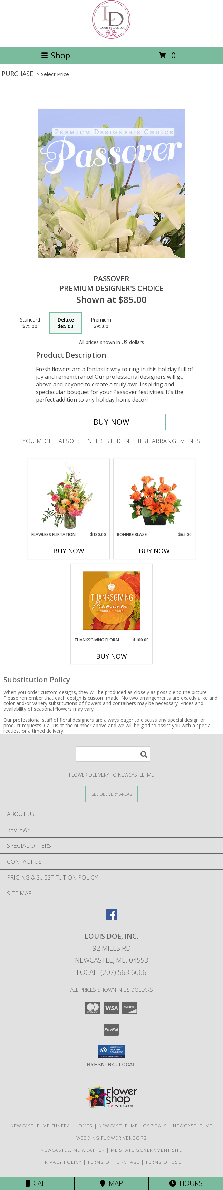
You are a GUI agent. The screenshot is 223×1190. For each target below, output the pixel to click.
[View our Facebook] (111, 918)
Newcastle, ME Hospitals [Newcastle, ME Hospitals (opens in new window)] (133, 1126)
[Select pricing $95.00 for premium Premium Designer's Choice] (101, 323)
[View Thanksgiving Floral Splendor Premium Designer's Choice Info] (111, 600)
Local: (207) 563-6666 (111, 972)
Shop (55, 55)
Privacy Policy (61, 1162)
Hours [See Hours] (186, 1183)
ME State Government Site (146, 1150)
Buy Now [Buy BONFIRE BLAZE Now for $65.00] (154, 550)
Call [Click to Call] (37, 1183)
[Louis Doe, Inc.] (111, 36)
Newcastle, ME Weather (73, 1150)
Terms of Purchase (113, 1162)
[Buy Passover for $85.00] (112, 422)
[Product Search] (113, 754)
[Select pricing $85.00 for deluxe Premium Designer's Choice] (65, 323)
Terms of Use (163, 1162)
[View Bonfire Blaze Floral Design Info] (154, 495)
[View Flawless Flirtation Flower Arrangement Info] (69, 495)
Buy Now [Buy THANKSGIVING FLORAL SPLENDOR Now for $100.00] (111, 656)
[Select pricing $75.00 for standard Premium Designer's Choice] (30, 323)
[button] (111, 1051)
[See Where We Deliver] (111, 793)
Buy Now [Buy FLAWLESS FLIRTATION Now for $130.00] (68, 550)
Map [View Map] (111, 1183)
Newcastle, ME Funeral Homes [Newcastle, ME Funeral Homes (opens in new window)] (52, 1126)
